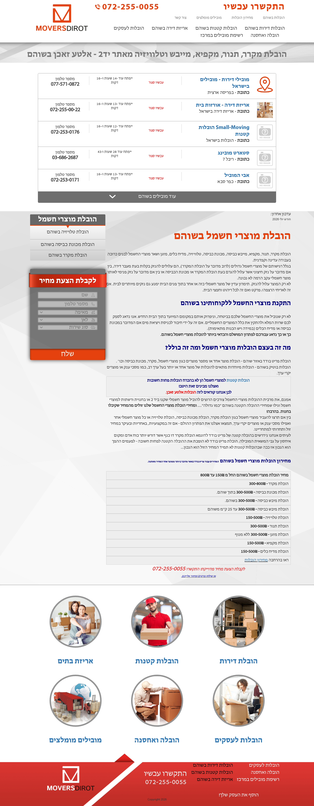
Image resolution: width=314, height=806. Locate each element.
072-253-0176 (65, 132)
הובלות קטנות (238, 381)
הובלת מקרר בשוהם (68, 255)
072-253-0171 (65, 180)
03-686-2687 (65, 157)
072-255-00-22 (65, 110)
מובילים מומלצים (209, 18)
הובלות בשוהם (274, 18)
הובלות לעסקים (129, 28)
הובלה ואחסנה (265, 35)
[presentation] (67, 338)
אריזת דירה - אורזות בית (222, 105)
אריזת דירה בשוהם (170, 28)
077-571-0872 (65, 84)
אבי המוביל (237, 175)
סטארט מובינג (233, 153)
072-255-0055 (127, 6)
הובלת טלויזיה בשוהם (68, 232)
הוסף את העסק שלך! (239, 795)
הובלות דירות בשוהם (265, 28)
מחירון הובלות (242, 18)
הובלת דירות (239, 661)
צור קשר (180, 18)
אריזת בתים (75, 661)
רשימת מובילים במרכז (221, 35)
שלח (67, 354)
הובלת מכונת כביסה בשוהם (67, 244)
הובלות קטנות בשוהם (216, 28)
